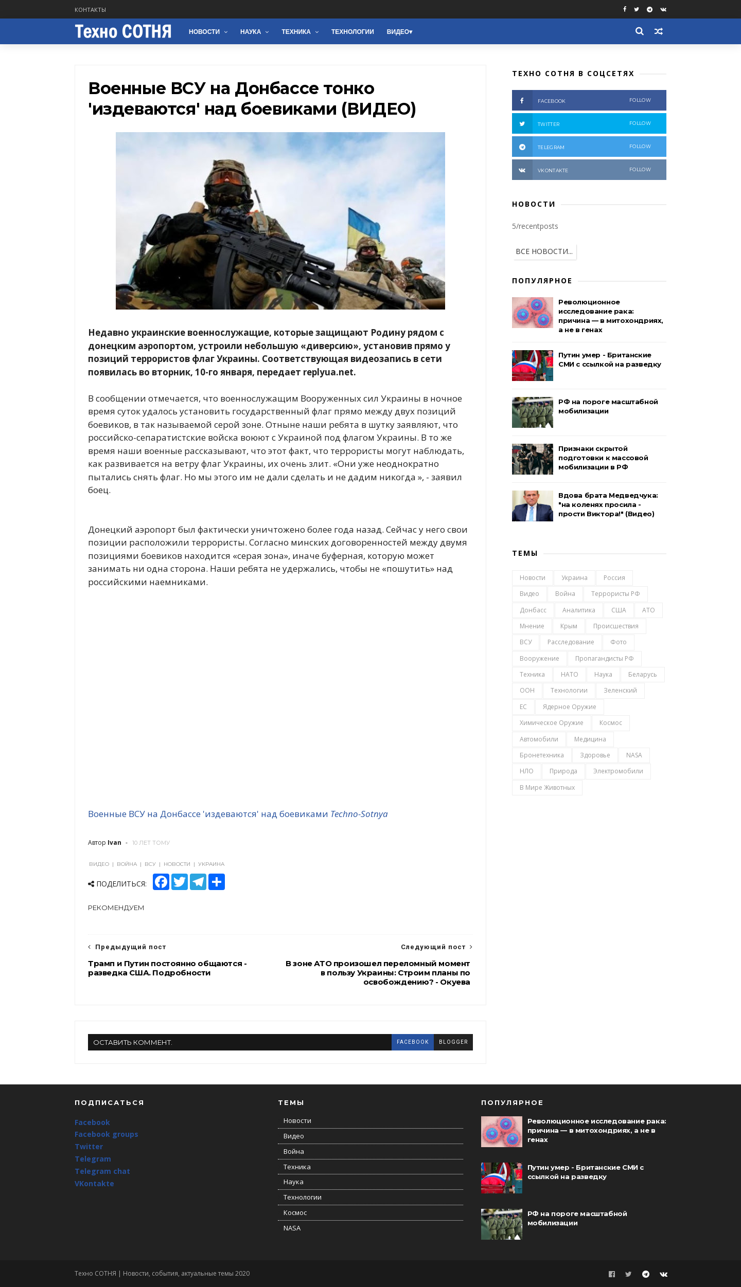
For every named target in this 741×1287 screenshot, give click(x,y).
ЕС (523, 706)
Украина (574, 577)
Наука (250, 31)
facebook (413, 1042)
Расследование (571, 642)
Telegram (93, 1159)
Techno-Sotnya (359, 814)
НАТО (569, 674)
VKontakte (94, 1183)
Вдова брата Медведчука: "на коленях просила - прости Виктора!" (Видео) (608, 504)
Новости (204, 31)
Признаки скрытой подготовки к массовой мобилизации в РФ (603, 457)
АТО (648, 610)
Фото (618, 642)
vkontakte (581, 169)
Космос (610, 722)
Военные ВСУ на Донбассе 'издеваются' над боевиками (208, 814)
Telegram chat (102, 1171)
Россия (614, 577)
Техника (296, 31)
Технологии (352, 31)
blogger (453, 1042)
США (618, 610)
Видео (398, 31)
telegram (581, 146)
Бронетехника (542, 755)
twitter (581, 123)
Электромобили (618, 771)
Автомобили (539, 739)
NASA (634, 755)
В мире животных (547, 787)
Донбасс (533, 610)
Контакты (90, 9)
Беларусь (642, 674)
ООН (527, 690)
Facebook (92, 1122)
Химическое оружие (552, 722)
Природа (563, 771)
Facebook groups (106, 1134)
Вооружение (539, 658)
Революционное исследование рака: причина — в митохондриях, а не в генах (596, 1130)
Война (565, 593)
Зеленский (620, 690)
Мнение (532, 626)
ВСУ (526, 642)
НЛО (527, 771)
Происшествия (616, 626)
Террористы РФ (615, 593)
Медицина (590, 739)
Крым (568, 626)
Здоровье (595, 755)
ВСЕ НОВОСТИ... (544, 251)
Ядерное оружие (569, 706)
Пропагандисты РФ (604, 658)
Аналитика (578, 610)
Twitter (89, 1146)
